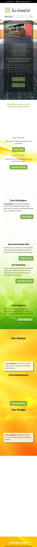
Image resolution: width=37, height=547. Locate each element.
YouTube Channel (18, 167)
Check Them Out (24, 319)
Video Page (18, 149)
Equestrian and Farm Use (18, 54)
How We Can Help (24, 281)
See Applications (18, 403)
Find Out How (26, 258)
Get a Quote (18, 87)
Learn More (18, 81)
